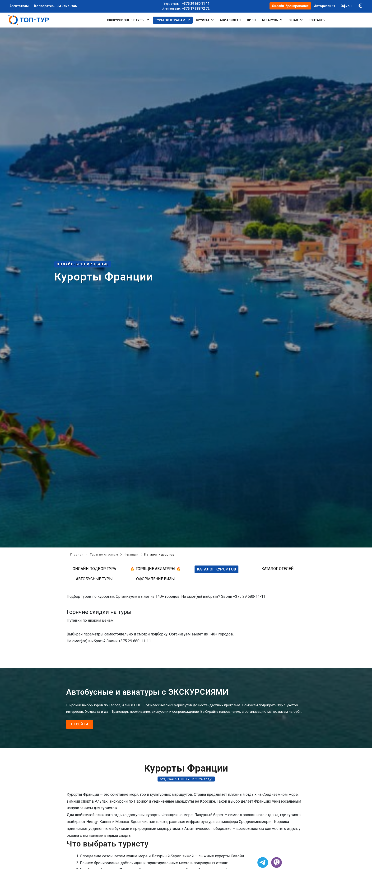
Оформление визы (155, 579)
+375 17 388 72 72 (185, 8)
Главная (77, 554)
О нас (295, 20)
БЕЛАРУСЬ (272, 20)
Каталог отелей (277, 568)
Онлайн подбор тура (94, 568)
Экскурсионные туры (128, 20)
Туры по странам (172, 20)
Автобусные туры (94, 579)
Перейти (79, 724)
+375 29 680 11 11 (185, 3)
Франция (132, 554)
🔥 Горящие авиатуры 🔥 (155, 568)
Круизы (205, 20)
